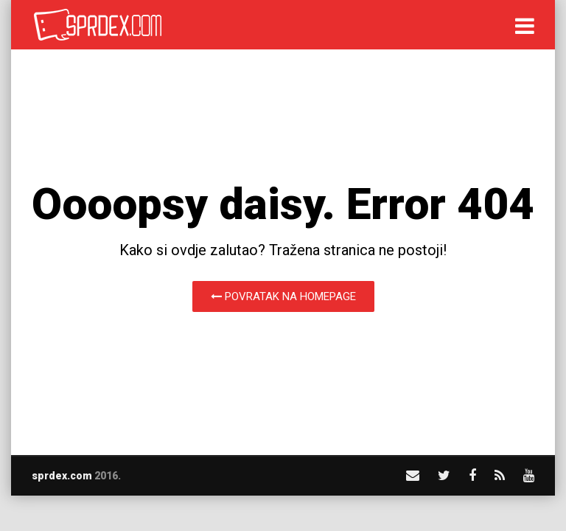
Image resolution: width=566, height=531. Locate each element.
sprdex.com (62, 476)
